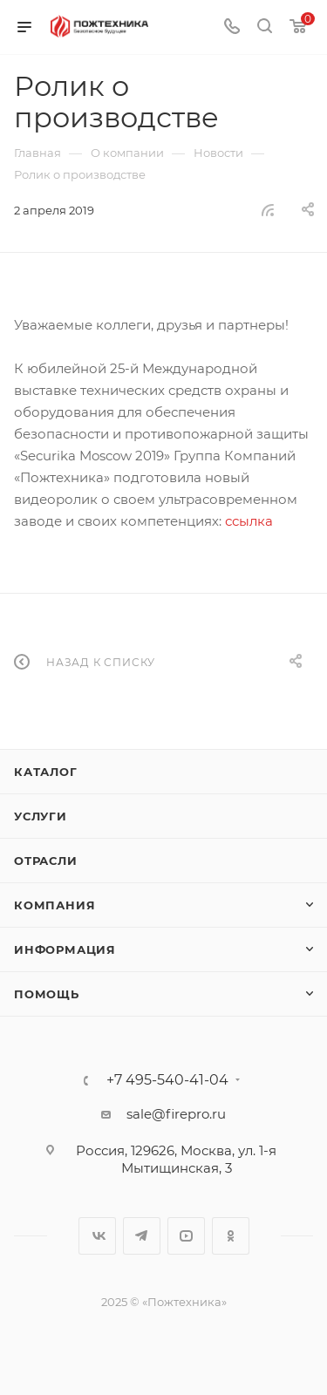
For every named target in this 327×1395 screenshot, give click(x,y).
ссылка (249, 521)
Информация (65, 949)
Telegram (141, 1236)
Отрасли (46, 861)
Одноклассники (230, 1236)
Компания (54, 905)
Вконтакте (97, 1236)
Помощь (46, 994)
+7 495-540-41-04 (167, 1080)
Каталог (46, 772)
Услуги (40, 816)
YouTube (186, 1236)
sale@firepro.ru (176, 1114)
